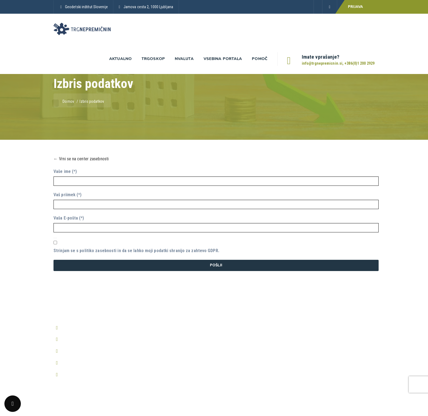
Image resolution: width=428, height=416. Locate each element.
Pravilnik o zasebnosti (237, 326)
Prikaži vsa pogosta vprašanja (326, 344)
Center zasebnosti (234, 347)
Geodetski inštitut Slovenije (86, 7)
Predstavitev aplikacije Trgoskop (164, 326)
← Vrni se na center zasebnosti (81, 158)
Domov (67, 101)
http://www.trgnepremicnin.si (87, 362)
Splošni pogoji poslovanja (240, 316)
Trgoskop (153, 58)
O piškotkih (227, 337)
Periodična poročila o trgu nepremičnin (169, 358)
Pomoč (260, 58)
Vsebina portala (223, 58)
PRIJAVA (355, 6)
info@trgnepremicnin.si (82, 339)
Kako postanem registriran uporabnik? (333, 316)
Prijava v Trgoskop (152, 337)
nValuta (184, 58)
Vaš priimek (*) (68, 194)
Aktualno (120, 58)
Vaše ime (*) (65, 171)
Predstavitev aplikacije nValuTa (163, 347)
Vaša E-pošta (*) (69, 218)
